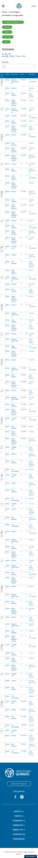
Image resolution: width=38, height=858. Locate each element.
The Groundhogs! (32, 81)
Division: (5, 62)
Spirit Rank (7, 37)
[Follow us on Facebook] (15, 796)
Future (18, 56)
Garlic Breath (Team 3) (31, 95)
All (6, 54)
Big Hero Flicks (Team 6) (15, 81)
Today (12, 56)
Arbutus (31, 100)
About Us (18, 829)
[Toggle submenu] (23, 811)
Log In (33, 6)
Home (4, 12)
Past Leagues (14, 12)
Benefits (17, 825)
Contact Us (19, 834)
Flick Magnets (14, 94)
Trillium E (7, 81)
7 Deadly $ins (31, 89)
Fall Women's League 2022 (12, 15)
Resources (19, 839)
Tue (9, 54)
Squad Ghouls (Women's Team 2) (14, 102)
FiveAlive (14, 88)
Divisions (7, 27)
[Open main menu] (3, 6)
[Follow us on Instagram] (22, 797)
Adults (18, 811)
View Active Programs (19, 784)
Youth (17, 816)
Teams (6, 42)
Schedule (7, 32)
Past (23, 56)
